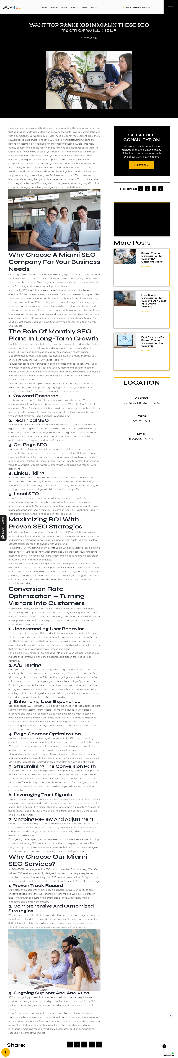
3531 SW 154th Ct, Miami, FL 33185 (142, 403)
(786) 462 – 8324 (141, 421)
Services (54, 7)
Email (141, 434)
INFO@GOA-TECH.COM (141, 439)
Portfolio (75, 7)
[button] (70, 1044)
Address (141, 398)
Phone (141, 416)
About (64, 7)
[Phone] (142, 411)
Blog (84, 7)
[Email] (142, 428)
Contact (94, 7)
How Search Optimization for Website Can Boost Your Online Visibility (153, 302)
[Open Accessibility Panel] (5, 1052)
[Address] (142, 392)
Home (44, 7)
